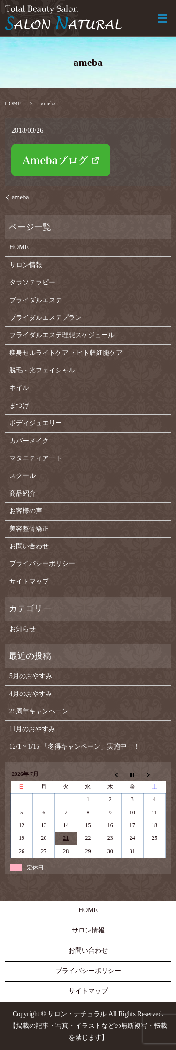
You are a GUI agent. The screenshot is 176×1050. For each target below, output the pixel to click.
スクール (22, 475)
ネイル (19, 387)
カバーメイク (29, 440)
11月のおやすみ (32, 729)
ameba (20, 197)
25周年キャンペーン (39, 711)
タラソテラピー (32, 282)
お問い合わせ (29, 546)
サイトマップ (29, 581)
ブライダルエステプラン (45, 317)
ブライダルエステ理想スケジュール (62, 335)
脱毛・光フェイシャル (42, 370)
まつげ (19, 405)
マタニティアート (35, 458)
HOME (13, 103)
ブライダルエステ (35, 300)
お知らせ (22, 628)
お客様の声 (25, 510)
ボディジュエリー (35, 422)
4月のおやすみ (30, 693)
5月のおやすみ (30, 675)
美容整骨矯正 (29, 528)
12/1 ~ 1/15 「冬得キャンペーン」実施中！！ (74, 746)
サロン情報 (25, 264)
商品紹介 (22, 493)
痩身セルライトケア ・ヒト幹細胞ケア (66, 352)
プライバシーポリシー (42, 563)
